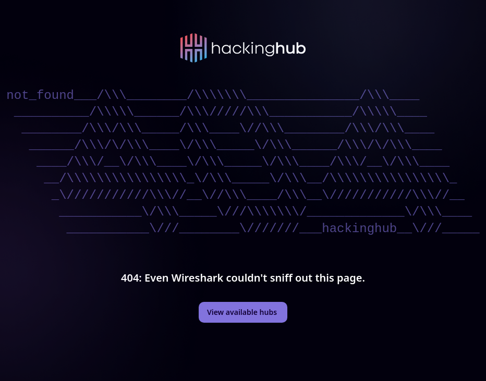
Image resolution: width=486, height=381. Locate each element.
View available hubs (242, 312)
